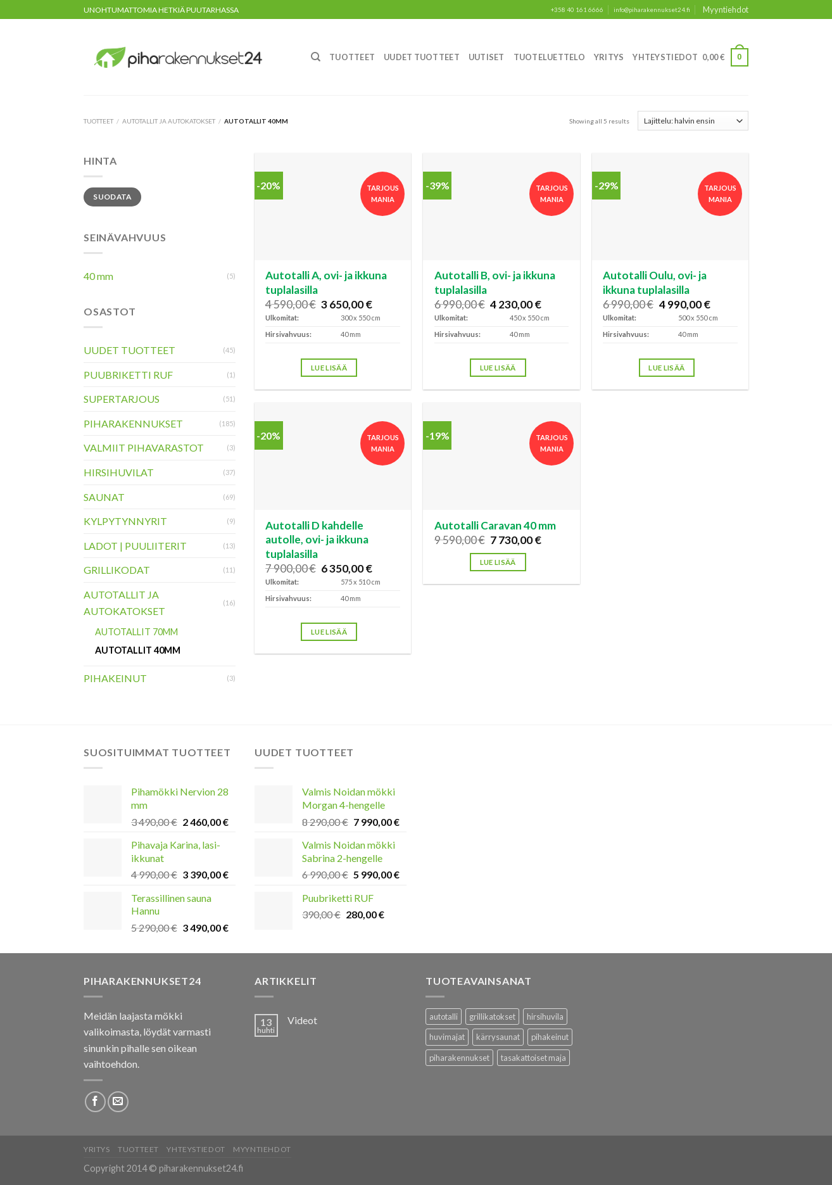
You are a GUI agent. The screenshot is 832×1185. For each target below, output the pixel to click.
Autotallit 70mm (136, 631)
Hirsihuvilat (119, 472)
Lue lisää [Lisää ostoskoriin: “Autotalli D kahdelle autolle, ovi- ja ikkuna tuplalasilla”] (329, 632)
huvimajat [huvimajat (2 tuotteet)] (447, 1037)
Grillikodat (117, 570)
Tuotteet (352, 57)
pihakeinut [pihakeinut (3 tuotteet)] (550, 1037)
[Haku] (315, 57)
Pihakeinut (115, 678)
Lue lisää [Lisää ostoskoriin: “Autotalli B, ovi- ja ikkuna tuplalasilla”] (498, 368)
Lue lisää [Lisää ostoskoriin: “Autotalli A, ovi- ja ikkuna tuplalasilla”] (329, 368)
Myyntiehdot (725, 9)
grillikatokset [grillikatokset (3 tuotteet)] (492, 1016)
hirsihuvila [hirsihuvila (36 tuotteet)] (545, 1016)
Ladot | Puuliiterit (135, 546)
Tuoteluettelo (549, 57)
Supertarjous (122, 399)
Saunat (104, 497)
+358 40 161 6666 (577, 9)
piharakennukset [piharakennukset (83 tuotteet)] (459, 1058)
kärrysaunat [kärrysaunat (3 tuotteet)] (498, 1037)
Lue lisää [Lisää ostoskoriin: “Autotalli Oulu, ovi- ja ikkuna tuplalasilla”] (666, 368)
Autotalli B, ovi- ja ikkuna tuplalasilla (494, 282)
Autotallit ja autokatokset (168, 121)
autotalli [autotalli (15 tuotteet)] (443, 1016)
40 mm (98, 276)
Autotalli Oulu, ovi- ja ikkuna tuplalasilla (655, 282)
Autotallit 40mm (137, 650)
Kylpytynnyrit (125, 521)
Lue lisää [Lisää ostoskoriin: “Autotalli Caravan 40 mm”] (498, 562)
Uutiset (487, 57)
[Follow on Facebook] (95, 1101)
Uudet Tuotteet (422, 57)
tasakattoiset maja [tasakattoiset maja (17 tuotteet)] (533, 1058)
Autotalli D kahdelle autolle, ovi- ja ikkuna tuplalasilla (317, 540)
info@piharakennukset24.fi (652, 9)
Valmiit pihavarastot (144, 447)
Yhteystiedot (665, 57)
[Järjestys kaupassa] (693, 120)
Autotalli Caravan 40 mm (495, 525)
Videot (302, 1020)
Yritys (609, 57)
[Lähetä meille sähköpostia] (118, 1101)
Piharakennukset (133, 423)
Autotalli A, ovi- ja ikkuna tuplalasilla (326, 282)
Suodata (112, 196)
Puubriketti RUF (128, 375)
